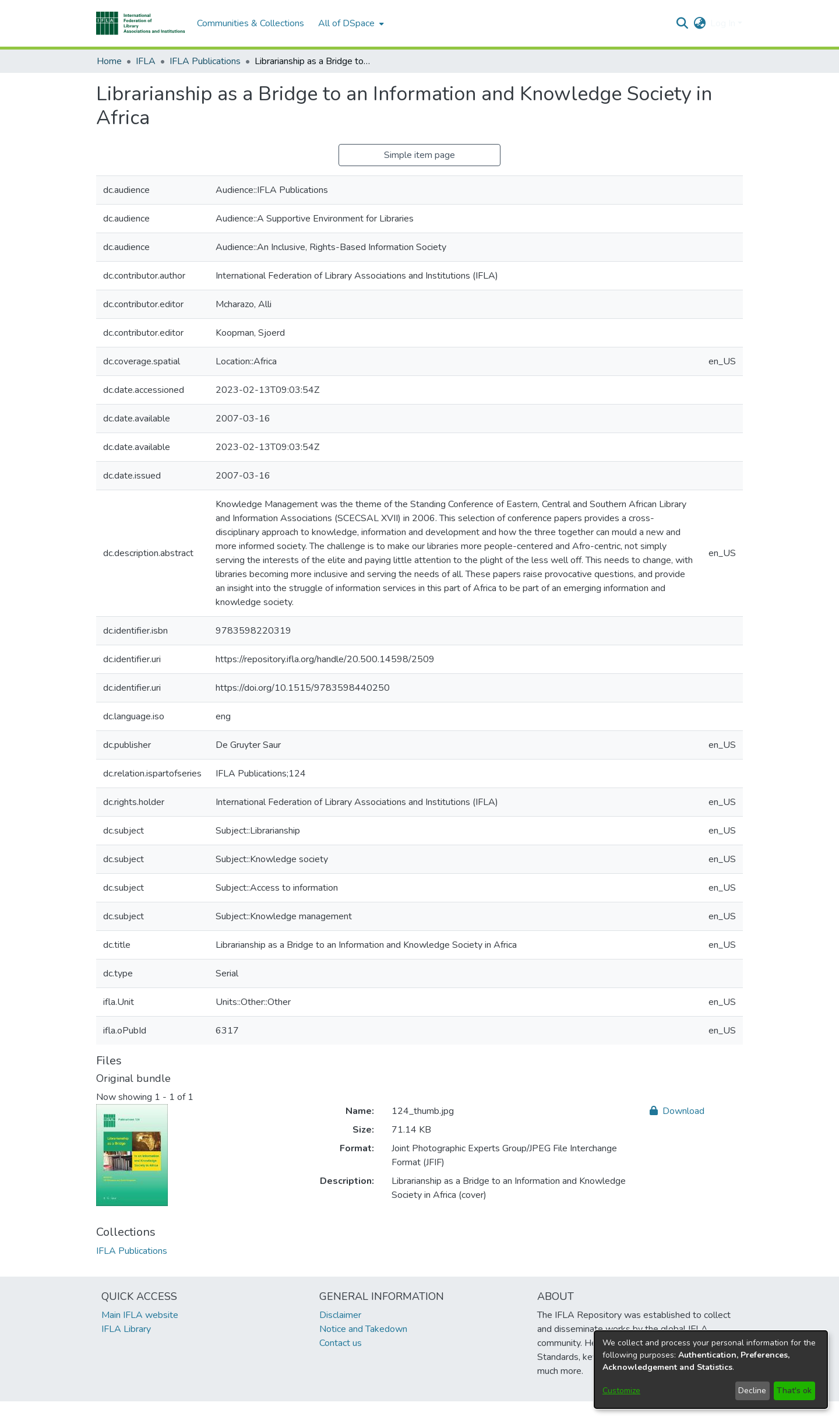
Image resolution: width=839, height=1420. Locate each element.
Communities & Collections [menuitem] (250, 23)
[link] (131, 1251)
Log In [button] (724, 23)
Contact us (340, 1343)
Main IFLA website (139, 1315)
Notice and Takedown (363, 1329)
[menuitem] (350, 23)
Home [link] (109, 61)
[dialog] (710, 1369)
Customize (621, 1390)
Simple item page (419, 155)
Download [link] (677, 1111)
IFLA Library (126, 1329)
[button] (140, 23)
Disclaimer (340, 1315)
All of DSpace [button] (346, 23)
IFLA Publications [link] (205, 61)
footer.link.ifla (368, 1410)
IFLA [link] (146, 61)
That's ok (794, 1390)
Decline (752, 1390)
